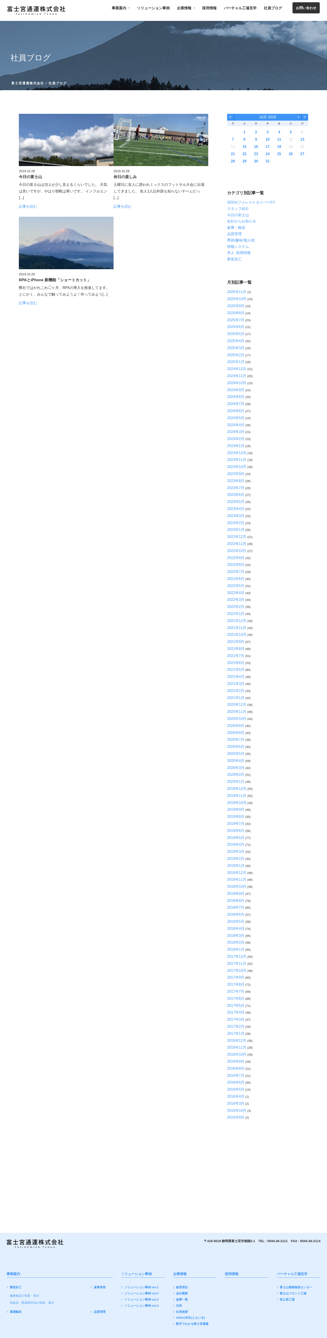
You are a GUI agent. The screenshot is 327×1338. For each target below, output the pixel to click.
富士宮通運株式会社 (27, 83)
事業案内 (121, 8)
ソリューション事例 (153, 8)
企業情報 (186, 8)
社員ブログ (273, 8)
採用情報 (209, 8)
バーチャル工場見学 (240, 8)
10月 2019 (267, 117)
